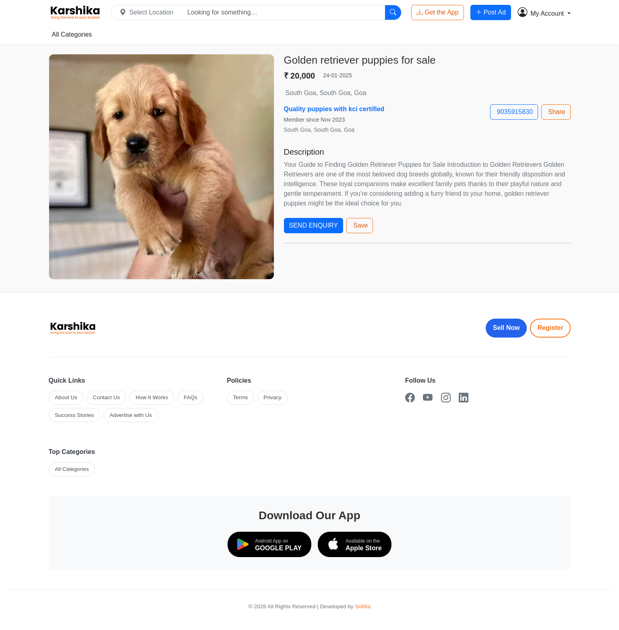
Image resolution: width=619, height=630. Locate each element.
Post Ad (491, 12)
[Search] (393, 12)
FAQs (190, 397)
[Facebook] (410, 397)
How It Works (152, 397)
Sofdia (363, 606)
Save (360, 225)
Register (550, 327)
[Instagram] (446, 397)
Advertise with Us (131, 415)
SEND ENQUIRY (313, 225)
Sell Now (506, 327)
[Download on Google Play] (269, 544)
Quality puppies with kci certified (334, 109)
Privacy (272, 397)
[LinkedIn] (463, 397)
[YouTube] (428, 397)
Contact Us (106, 397)
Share (556, 111)
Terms (240, 397)
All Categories (72, 34)
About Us (66, 397)
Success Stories (74, 415)
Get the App (437, 12)
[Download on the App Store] (354, 544)
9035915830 (515, 111)
